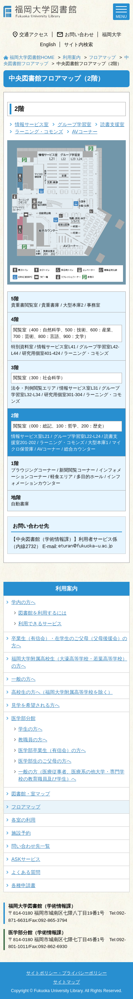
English (48, 44)
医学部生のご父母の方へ (44, 761)
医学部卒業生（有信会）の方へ (52, 750)
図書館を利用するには (42, 613)
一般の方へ (23, 679)
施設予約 (21, 833)
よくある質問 (25, 872)
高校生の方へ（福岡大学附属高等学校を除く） (62, 692)
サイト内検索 (78, 44)
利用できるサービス (40, 623)
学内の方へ (23, 602)
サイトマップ (66, 982)
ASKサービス (25, 859)
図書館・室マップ (30, 793)
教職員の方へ (32, 739)
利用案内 (72, 57)
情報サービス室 (32, 124)
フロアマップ (102, 57)
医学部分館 (23, 718)
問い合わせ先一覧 (30, 846)
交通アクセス (33, 34)
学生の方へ (30, 729)
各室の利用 (23, 820)
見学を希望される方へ (35, 705)
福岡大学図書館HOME (32, 57)
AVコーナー (85, 131)
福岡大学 (111, 34)
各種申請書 (23, 885)
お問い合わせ (79, 34)
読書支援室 (112, 124)
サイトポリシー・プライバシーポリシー (66, 973)
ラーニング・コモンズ (39, 131)
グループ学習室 (74, 124)
